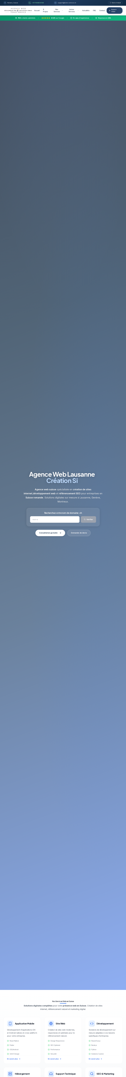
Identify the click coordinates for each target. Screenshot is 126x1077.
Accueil (37, 10)
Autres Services (74, 10)
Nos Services (58, 10)
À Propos (45, 10)
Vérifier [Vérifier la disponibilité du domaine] (88, 519)
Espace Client (112, 10)
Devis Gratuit (115, 3)
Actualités (86, 10)
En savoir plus (13, 1059)
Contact (102, 10)
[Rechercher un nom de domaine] (54, 519)
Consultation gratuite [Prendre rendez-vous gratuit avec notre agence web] (50, 533)
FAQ (94, 10)
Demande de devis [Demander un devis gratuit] (79, 533)
